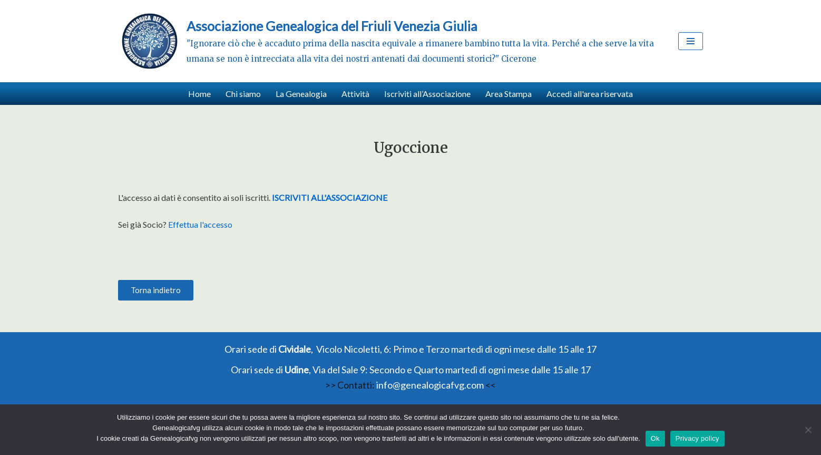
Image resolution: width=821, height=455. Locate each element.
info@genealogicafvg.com (430, 385)
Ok (655, 438)
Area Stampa (508, 94)
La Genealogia (301, 94)
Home (199, 94)
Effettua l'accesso (200, 224)
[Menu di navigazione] (690, 41)
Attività (355, 94)
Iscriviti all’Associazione (427, 94)
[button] (155, 290)
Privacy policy (697, 438)
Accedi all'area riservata (589, 94)
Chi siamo (243, 94)
